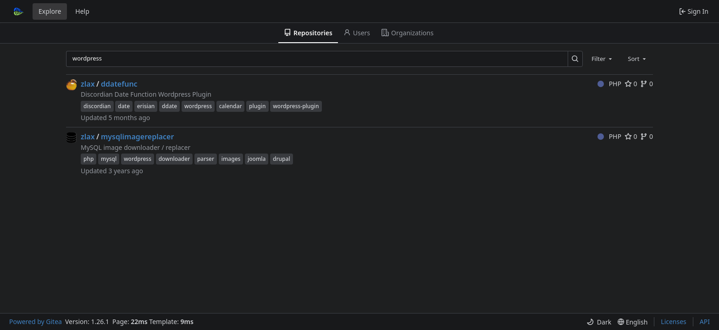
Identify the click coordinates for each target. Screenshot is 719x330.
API (705, 321)
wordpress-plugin (296, 106)
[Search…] (575, 59)
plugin (257, 106)
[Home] (17, 11)
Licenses (673, 321)
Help (82, 11)
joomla (256, 159)
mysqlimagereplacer (137, 136)
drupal (281, 159)
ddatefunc (119, 83)
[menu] (598, 322)
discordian (97, 106)
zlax (88, 83)
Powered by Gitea (35, 321)
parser (205, 159)
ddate (169, 106)
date (124, 106)
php (88, 159)
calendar (230, 106)
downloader (174, 159)
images (231, 159)
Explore (50, 11)
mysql (108, 159)
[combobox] (602, 58)
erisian (146, 106)
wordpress (198, 106)
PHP (609, 83)
